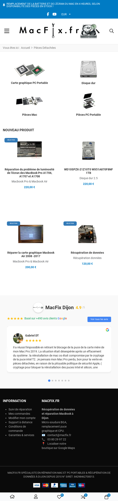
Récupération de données (87, 252)
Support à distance (20, 422)
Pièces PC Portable (88, 114)
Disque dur (88, 83)
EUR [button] (64, 14)
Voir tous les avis (99, 319)
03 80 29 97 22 (56, 439)
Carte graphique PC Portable (29, 82)
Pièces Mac (29, 114)
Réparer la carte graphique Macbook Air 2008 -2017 (30, 254)
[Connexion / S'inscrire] (36, 497)
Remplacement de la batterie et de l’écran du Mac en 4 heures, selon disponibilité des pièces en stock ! (53, 5)
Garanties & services (21, 435)
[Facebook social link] (48, 14)
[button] (111, 31)
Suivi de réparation (20, 409)
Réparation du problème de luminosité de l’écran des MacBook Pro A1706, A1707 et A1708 (29, 173)
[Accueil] (12, 497)
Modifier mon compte (22, 418)
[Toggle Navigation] (7, 31)
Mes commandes (19, 413)
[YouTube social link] (54, 14)
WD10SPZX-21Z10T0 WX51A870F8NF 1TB (88, 171)
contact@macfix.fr (59, 435)
